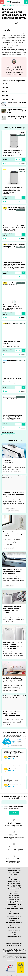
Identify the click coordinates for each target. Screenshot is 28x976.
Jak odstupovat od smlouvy (14, 922)
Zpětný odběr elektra (14, 927)
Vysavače (14, 876)
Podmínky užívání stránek (20, 957)
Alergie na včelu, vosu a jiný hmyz (14, 908)
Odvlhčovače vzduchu (8, 434)
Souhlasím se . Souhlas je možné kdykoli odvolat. (14, 807)
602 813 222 (9, 945)
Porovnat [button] (23, 163)
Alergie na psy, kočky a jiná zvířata (14, 901)
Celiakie (14, 906)
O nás (14, 932)
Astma (14, 910)
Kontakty (14, 934)
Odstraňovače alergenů (14, 885)
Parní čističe (14, 879)
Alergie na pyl (14, 893)
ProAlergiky (4, 5)
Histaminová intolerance (14, 904)
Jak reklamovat (14, 920)
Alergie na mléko (14, 895)
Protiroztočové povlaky (14, 870)
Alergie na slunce (14, 913)
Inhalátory (14, 874)
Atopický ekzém (14, 902)
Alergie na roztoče (14, 897)
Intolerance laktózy (14, 899)
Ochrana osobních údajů (14, 936)
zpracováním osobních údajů (17, 806)
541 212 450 (19, 945)
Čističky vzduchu (14, 872)
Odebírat (14, 812)
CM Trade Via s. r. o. (18, 949)
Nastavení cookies (14, 938)
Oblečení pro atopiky (14, 888)
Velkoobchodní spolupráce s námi (16, 953)
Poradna (11, 5)
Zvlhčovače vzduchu (14, 883)
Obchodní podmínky (14, 924)
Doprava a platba (14, 918)
